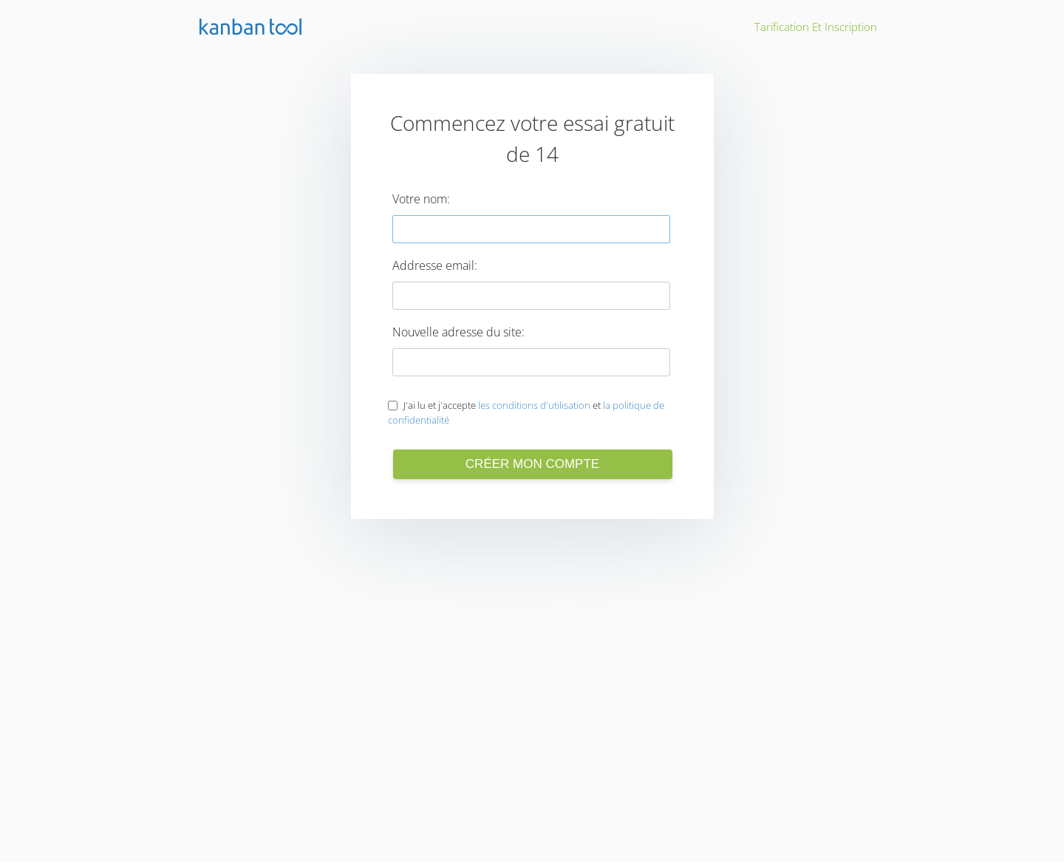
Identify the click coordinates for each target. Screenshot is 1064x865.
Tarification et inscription (815, 26)
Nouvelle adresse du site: (458, 332)
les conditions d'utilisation (534, 405)
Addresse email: (434, 265)
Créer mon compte (532, 464)
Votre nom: (421, 198)
